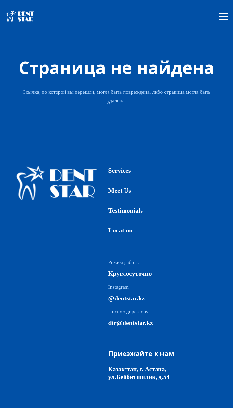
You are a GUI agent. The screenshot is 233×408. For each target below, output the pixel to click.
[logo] (22, 16)
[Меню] (223, 16)
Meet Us (119, 190)
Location (120, 230)
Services (119, 170)
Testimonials (125, 210)
